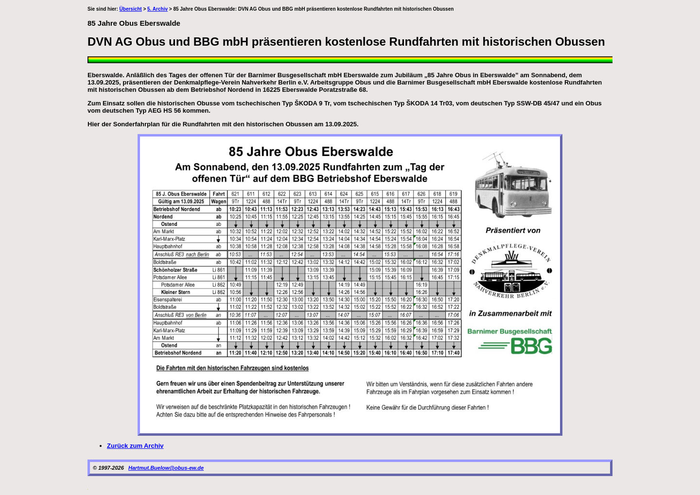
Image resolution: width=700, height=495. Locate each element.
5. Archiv (157, 9)
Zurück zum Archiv (135, 445)
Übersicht (131, 9)
